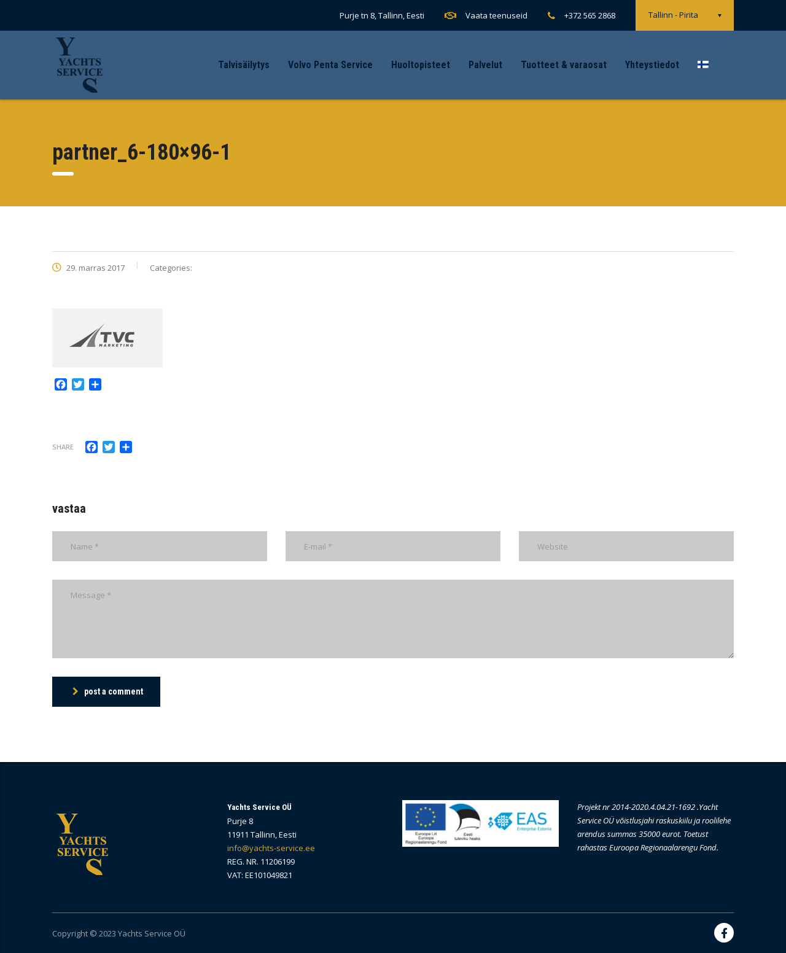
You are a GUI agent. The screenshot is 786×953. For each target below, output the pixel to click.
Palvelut (485, 65)
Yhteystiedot (652, 65)
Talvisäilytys (244, 65)
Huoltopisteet (420, 65)
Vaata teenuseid (496, 15)
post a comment (107, 691)
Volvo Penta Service (330, 65)
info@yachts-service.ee (271, 848)
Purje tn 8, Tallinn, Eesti (382, 15)
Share (63, 446)
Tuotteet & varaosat (564, 65)
